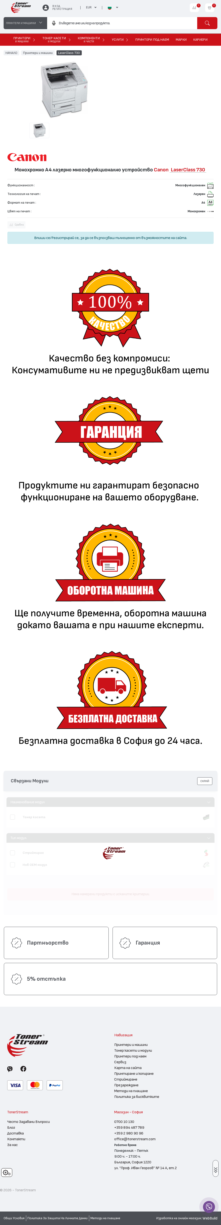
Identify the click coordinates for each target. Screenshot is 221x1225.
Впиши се (42, 238)
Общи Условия (14, 1218)
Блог (11, 1127)
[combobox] (122, 23)
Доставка (15, 1133)
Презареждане (126, 1085)
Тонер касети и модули (133, 1050)
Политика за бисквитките (136, 1097)
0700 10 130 (124, 1122)
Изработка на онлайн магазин (178, 1218)
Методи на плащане (131, 1091)
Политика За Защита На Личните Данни (57, 1218)
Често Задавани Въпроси (28, 1122)
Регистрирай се (65, 238)
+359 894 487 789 (129, 1127)
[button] (204, 781)
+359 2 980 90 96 (128, 1133)
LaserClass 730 (69, 52)
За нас (12, 1145)
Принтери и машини (38, 52)
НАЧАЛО (11, 52)
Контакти (16, 1139)
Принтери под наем (130, 1056)
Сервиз (120, 1062)
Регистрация (62, 9)
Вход (56, 6)
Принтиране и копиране (134, 1074)
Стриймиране (125, 1079)
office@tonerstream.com (135, 1139)
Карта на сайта (128, 1068)
